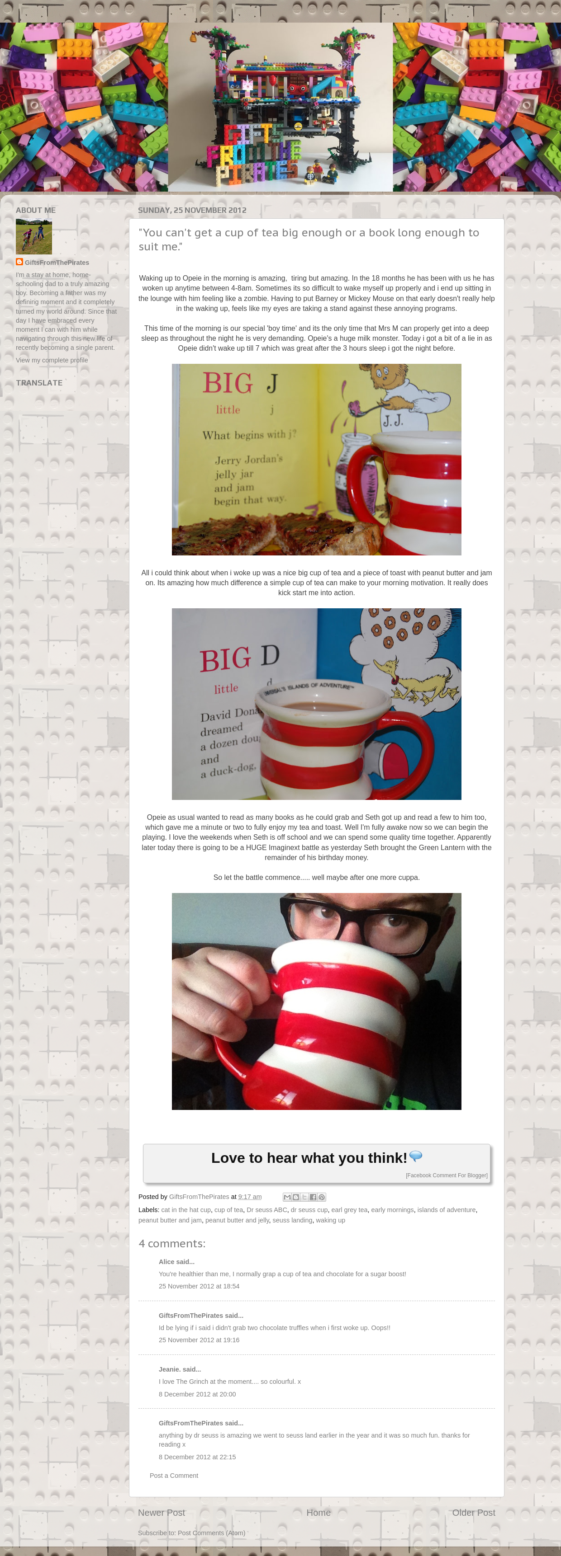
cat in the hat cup (186, 1209)
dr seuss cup (309, 1209)
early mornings (392, 1209)
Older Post (473, 1513)
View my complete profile (52, 360)
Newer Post (161, 1513)
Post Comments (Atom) (212, 1533)
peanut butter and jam (170, 1220)
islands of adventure (447, 1209)
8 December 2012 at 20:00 (197, 1394)
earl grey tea (349, 1209)
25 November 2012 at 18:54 (199, 1286)
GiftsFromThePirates (191, 1315)
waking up (331, 1220)
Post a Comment (174, 1475)
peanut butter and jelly (237, 1220)
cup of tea (228, 1209)
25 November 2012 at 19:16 (199, 1340)
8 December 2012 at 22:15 (197, 1457)
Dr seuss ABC (267, 1209)
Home (319, 1513)
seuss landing (293, 1220)
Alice (166, 1261)
